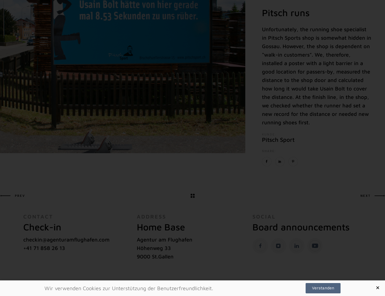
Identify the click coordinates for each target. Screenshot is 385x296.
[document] (192, 148)
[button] (378, 288)
